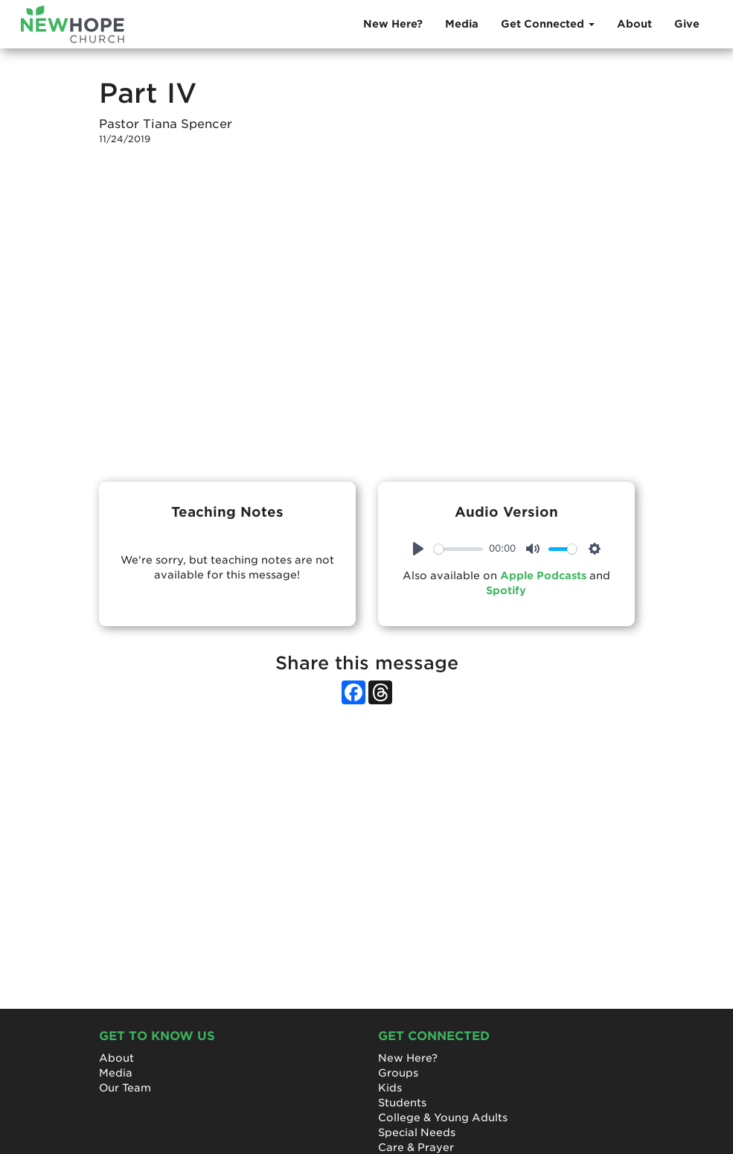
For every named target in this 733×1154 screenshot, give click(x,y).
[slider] (459, 549)
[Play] (418, 549)
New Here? (393, 24)
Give (687, 24)
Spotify (506, 590)
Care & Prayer (416, 1147)
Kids (390, 1088)
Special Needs (416, 1132)
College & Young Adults (443, 1117)
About (634, 24)
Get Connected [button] (548, 24)
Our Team (125, 1088)
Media (461, 24)
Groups (398, 1073)
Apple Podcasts (543, 575)
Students (402, 1103)
